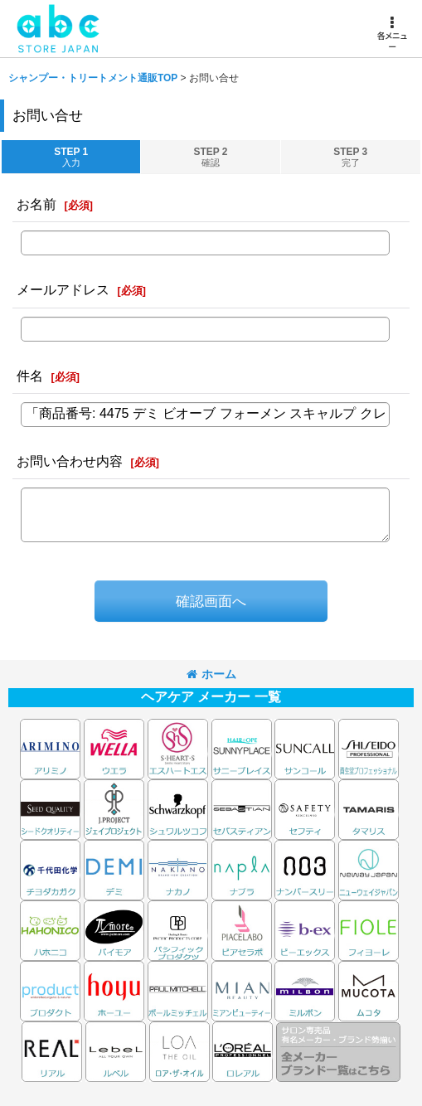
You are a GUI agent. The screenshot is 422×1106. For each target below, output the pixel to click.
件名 (30, 375)
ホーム (211, 674)
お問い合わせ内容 (70, 461)
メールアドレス (63, 289)
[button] (392, 34)
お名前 (36, 203)
